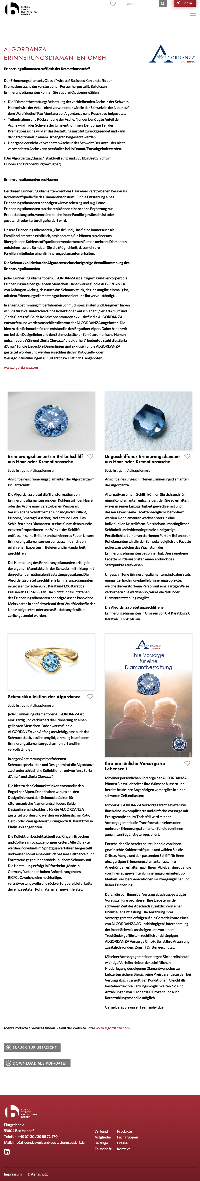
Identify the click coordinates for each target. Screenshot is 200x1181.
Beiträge (101, 1143)
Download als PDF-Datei (39, 1063)
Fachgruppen (127, 1137)
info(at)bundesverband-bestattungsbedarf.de (48, 1142)
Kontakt (123, 1149)
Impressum (13, 1174)
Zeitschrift (102, 1149)
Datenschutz (38, 1174)
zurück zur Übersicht (35, 1047)
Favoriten (90, 456)
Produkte (124, 1131)
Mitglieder (102, 1137)
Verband (101, 1131)
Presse (122, 1143)
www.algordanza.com (21, 367)
